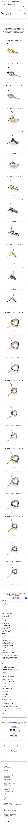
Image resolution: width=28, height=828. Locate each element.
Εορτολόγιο (6, 805)
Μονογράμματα (6, 811)
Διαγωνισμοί (6, 800)
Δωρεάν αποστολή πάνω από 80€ (14, 731)
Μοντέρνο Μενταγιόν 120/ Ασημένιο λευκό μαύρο (14, 131)
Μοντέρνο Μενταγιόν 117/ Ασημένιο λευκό (14, 63)
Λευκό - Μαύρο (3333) (7, 688)
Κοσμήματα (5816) (6, 625)
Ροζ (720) (5, 693)
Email (5, 773)
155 (4, 586)
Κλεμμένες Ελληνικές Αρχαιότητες (10, 810)
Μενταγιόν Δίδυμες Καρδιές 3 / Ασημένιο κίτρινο (14, 448)
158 (15, 586)
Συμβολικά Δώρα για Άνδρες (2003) (10, 706)
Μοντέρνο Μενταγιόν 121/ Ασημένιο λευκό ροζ (14, 221)
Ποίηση (5, 813)
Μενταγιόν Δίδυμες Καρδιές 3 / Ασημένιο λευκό (14, 470)
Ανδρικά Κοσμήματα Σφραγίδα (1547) (10, 677)
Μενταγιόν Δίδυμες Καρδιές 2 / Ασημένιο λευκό (14, 402)
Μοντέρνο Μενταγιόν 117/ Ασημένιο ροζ (14, 85)
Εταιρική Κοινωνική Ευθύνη (9, 806)
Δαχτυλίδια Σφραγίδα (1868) (8, 676)
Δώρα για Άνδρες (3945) (7, 613)
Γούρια (5, 799)
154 (24, 584)
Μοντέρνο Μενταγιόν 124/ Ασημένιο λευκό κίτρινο (14, 244)
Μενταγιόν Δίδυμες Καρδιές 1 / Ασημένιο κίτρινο (14, 312)
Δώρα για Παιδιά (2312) (7, 616)
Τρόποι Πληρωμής (7, 780)
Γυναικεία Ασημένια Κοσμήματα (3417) (10, 655)
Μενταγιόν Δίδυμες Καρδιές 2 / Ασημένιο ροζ (13, 425)
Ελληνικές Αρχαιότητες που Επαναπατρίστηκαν (12, 804)
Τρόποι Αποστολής (7, 779)
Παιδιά (22, 28)
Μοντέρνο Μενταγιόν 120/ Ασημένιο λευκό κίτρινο (14, 108)
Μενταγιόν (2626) (6, 627)
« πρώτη (4, 584)
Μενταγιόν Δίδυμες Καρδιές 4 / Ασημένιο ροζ (13, 561)
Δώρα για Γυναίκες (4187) (8, 611)
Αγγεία (5, 793)
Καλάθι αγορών (23, 8)
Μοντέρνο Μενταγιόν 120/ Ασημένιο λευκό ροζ (14, 153)
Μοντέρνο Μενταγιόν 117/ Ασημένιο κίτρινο (14, 40)
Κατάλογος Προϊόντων (8, 785)
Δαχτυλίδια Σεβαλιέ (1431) (8, 679)
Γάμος (5, 797)
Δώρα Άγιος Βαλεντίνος (8, 803)
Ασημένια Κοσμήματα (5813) (8, 652)
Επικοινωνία (6, 765)
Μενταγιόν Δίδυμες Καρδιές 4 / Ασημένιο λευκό (14, 538)
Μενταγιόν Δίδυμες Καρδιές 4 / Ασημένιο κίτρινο (14, 516)
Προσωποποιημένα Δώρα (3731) (9, 703)
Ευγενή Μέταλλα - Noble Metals (9, 808)
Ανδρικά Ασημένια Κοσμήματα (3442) (10, 654)
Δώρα (5, 802)
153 (20, 584)
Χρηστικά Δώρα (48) (7, 642)
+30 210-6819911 (15, 1)
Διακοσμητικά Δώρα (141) (8, 638)
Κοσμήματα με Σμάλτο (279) (8, 667)
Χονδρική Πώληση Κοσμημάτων (9, 783)
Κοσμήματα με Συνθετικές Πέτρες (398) (10, 666)
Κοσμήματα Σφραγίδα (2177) (8, 674)
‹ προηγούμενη (11, 584)
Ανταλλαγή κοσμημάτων (8, 786)
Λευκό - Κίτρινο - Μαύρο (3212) (9, 689)
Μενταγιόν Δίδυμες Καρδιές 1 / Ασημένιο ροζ (13, 357)
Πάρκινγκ (5, 766)
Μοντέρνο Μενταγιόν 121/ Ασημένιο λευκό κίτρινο (14, 176)
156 (8, 586)
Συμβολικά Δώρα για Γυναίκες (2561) (10, 705)
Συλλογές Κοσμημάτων (8, 815)
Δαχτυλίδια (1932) (6, 628)
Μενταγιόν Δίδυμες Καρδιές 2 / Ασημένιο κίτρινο (14, 380)
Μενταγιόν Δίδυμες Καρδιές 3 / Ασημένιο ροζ (13, 493)
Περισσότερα (4, 620)
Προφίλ (5, 763)
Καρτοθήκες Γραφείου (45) (8, 643)
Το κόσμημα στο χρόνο (8, 816)
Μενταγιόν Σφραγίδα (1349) (8, 681)
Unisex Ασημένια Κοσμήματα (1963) (10, 657)
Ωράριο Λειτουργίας (7, 767)
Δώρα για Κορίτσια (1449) (8, 618)
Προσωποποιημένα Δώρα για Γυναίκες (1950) (12, 708)
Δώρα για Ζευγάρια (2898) (8, 615)
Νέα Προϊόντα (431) (7, 630)
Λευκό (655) (5, 694)
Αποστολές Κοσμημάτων (8, 794)
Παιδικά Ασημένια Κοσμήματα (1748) (10, 658)
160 (24, 586)
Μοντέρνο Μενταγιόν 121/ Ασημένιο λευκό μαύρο (14, 199)
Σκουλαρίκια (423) (6, 631)
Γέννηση (5, 798)
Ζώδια (5, 809)
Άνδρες (14, 28)
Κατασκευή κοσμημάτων (8, 788)
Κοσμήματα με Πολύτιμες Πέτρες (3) (10, 669)
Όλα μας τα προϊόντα (7, 784)
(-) (2, 604)
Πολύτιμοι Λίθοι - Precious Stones (10, 814)
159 (19, 586)
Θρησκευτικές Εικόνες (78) (8, 640)
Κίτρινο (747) (5, 691)
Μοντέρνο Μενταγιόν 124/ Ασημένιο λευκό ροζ (14, 289)
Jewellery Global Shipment (8, 4)
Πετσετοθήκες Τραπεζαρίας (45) (9, 645)
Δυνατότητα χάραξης (7, 789)
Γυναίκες (17, 28)
